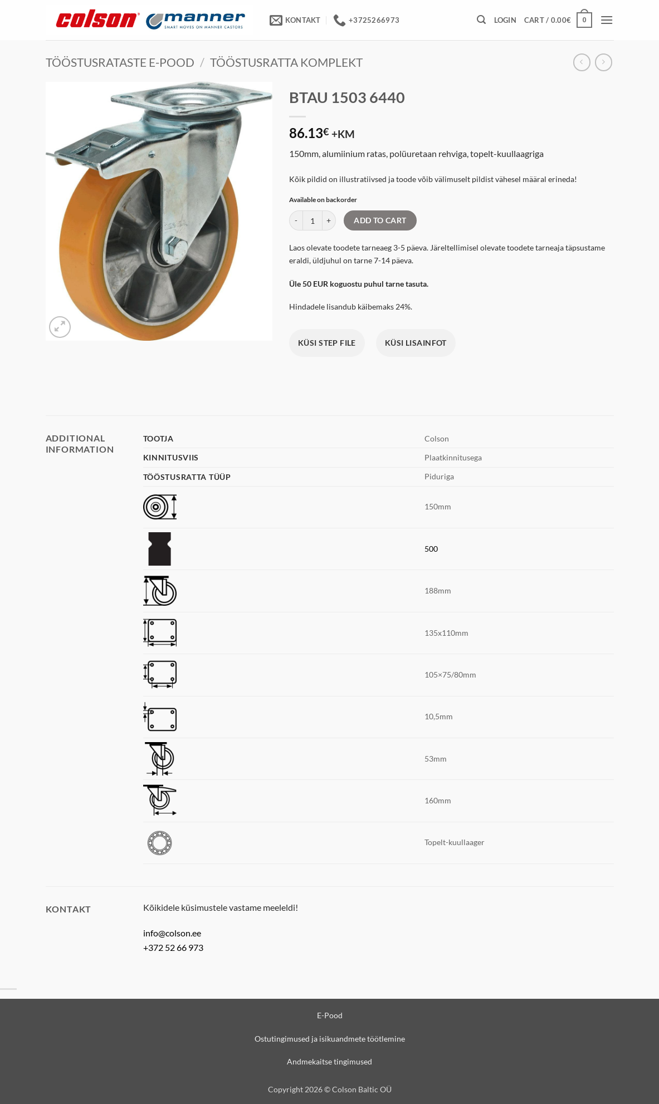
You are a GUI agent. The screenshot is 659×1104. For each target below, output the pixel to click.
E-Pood (330, 1015)
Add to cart (380, 220)
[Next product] (581, 62)
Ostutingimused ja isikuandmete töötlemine (330, 1038)
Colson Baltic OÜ (362, 1089)
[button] (481, 20)
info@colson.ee (172, 933)
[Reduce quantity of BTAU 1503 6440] (295, 220)
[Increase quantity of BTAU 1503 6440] (329, 220)
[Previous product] (603, 62)
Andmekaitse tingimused (329, 1061)
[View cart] (558, 20)
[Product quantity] (312, 220)
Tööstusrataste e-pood (120, 62)
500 (431, 548)
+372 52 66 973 (173, 947)
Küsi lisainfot (416, 342)
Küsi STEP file (327, 342)
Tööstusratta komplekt (286, 62)
